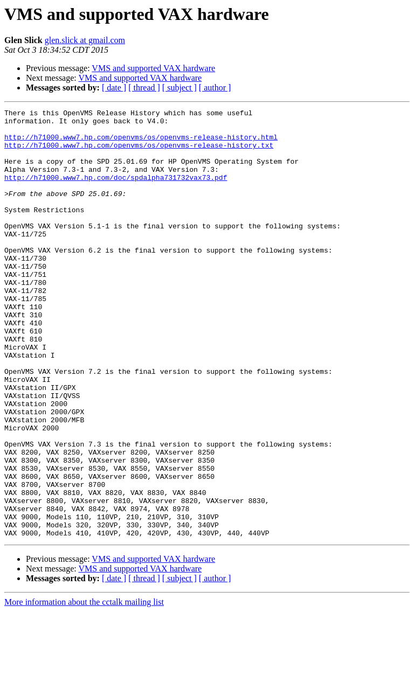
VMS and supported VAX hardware (153, 68)
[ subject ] (179, 87)
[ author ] (215, 87)
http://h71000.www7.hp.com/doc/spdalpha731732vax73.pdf (115, 192)
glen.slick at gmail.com (85, 40)
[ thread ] (144, 87)
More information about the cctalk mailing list (84, 687)
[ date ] (114, 87)
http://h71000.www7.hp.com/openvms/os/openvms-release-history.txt (138, 153)
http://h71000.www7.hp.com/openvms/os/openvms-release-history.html (141, 143)
